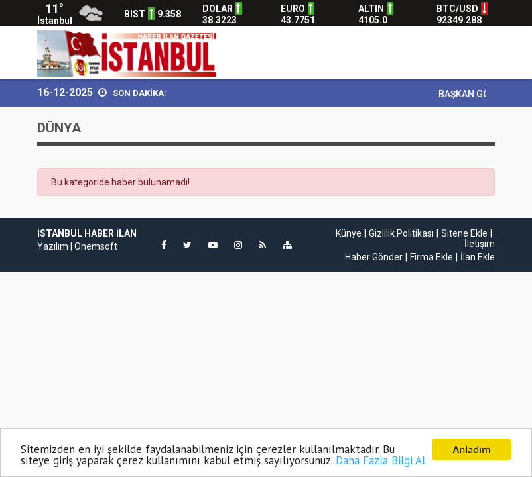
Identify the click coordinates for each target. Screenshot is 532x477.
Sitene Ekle (464, 233)
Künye (349, 233)
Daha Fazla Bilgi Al (380, 461)
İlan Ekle (477, 257)
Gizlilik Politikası (401, 233)
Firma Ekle (431, 257)
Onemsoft (95, 246)
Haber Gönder (374, 257)
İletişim (479, 243)
